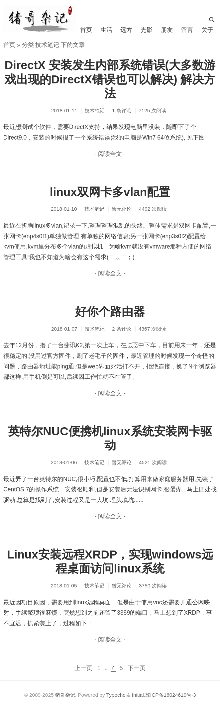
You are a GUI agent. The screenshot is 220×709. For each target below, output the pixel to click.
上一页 (83, 668)
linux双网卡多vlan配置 (110, 191)
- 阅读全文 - (110, 154)
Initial (138, 695)
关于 (207, 30)
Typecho (116, 695)
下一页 (137, 668)
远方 (126, 30)
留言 (187, 30)
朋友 (167, 30)
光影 (147, 30)
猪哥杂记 (65, 695)
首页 (86, 30)
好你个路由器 (110, 311)
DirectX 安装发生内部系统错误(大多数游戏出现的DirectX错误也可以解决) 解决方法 (110, 78)
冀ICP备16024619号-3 (170, 695)
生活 (106, 30)
